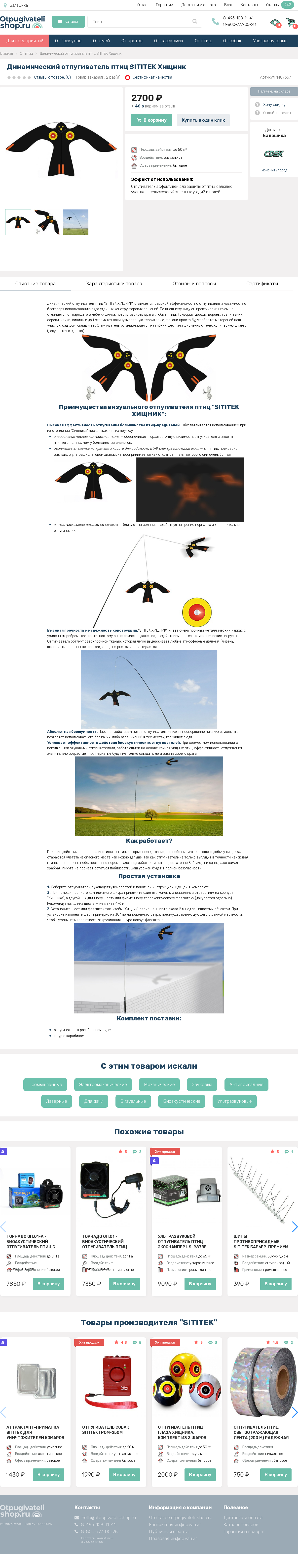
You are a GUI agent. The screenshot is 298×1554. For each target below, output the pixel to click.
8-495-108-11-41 (238, 18)
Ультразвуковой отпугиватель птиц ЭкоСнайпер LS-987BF (182, 1241)
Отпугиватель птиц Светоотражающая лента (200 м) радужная (261, 1432)
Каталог (68, 21)
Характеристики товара (114, 284)
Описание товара (35, 284)
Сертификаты (262, 284)
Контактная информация (175, 1524)
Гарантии (164, 4)
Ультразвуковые (270, 41)
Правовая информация (173, 1538)
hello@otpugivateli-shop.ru (105, 1517)
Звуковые (202, 1084)
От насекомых (168, 41)
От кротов (132, 41)
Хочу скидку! (274, 104)
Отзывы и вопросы (194, 284)
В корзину (152, 120)
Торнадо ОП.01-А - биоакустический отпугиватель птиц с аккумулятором (30, 1241)
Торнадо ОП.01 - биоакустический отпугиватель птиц (104, 1241)
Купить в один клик (203, 120)
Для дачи (93, 1101)
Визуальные (133, 1101)
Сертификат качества (148, 77)
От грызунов (68, 41)
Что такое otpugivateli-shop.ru (180, 1517)
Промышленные (45, 1084)
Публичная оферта (168, 1531)
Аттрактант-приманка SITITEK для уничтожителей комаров (35, 1432)
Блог (228, 4)
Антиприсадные (246, 1084)
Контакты (249, 4)
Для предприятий (24, 41)
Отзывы (280, 5)
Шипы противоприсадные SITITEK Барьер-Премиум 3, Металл (261, 1241)
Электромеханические (103, 1084)
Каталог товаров (241, 1524)
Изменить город (274, 170)
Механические (159, 1084)
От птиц (203, 41)
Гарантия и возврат (244, 1531)
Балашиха (16, 5)
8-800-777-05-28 (239, 24)
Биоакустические (181, 1101)
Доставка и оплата (243, 1517)
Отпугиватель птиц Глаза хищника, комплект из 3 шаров (182, 1432)
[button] (294, 1226)
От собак (232, 41)
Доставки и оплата (199, 4)
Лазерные (56, 1101)
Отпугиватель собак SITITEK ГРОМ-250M (105, 1430)
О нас (142, 4)
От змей (101, 41)
